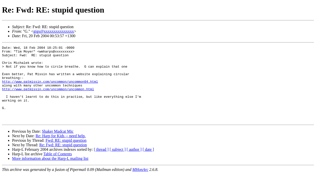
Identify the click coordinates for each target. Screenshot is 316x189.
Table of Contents (57, 169)
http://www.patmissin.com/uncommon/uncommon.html (48, 98)
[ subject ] (118, 164)
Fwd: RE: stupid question (65, 155)
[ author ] (134, 164)
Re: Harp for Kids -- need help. (61, 151)
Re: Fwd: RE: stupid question (63, 160)
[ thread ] (101, 164)
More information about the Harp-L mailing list (50, 173)
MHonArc (140, 184)
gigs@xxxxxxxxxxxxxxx (53, 31)
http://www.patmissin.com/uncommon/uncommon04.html (50, 89)
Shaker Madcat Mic (58, 146)
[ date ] (148, 164)
